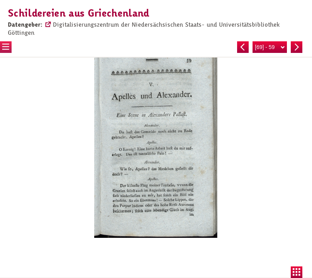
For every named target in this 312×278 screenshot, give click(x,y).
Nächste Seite (296, 47)
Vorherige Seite (243, 47)
